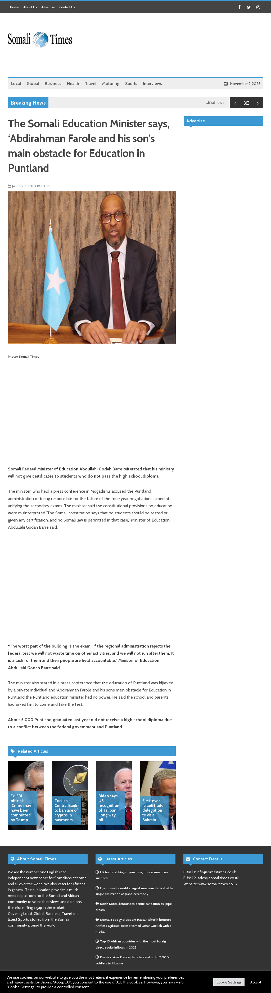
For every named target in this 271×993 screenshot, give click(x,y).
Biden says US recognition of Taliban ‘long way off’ (108, 808)
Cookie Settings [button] (228, 982)
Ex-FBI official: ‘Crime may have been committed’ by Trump (21, 808)
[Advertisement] (166, 63)
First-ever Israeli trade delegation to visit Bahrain (153, 810)
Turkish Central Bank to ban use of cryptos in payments (66, 810)
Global (211, 103)
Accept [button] (255, 982)
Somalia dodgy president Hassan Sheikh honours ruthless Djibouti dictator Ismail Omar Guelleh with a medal (133, 925)
